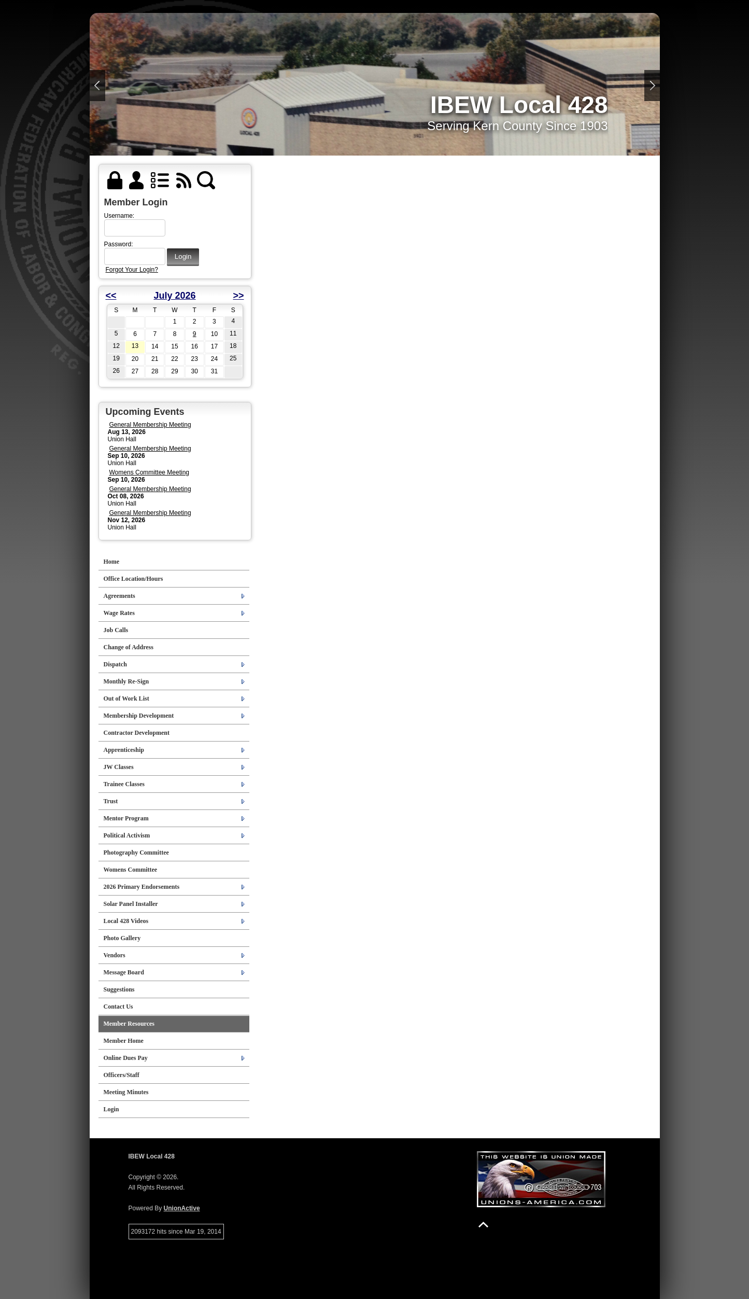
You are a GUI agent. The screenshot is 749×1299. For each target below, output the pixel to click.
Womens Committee (131, 869)
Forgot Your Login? (132, 269)
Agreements (119, 595)
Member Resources (129, 1023)
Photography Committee (136, 852)
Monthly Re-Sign (126, 681)
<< (111, 295)
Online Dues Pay (126, 1057)
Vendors (114, 955)
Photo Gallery (122, 938)
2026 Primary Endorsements (142, 886)
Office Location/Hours (133, 578)
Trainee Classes (124, 784)
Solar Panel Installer (131, 903)
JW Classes (119, 767)
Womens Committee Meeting (149, 472)
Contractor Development (136, 732)
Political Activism (127, 835)
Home (112, 561)
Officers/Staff (121, 1075)
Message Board (124, 972)
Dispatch (115, 664)
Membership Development (139, 715)
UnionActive (182, 1208)
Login (111, 1109)
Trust (111, 801)
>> (238, 295)
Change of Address (128, 647)
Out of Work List (126, 698)
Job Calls (116, 630)
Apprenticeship (124, 749)
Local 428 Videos (126, 921)
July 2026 (174, 295)
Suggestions (119, 989)
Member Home (124, 1040)
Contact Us (118, 1006)
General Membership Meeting (150, 424)
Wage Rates (119, 613)
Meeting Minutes (126, 1092)
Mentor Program (126, 818)
